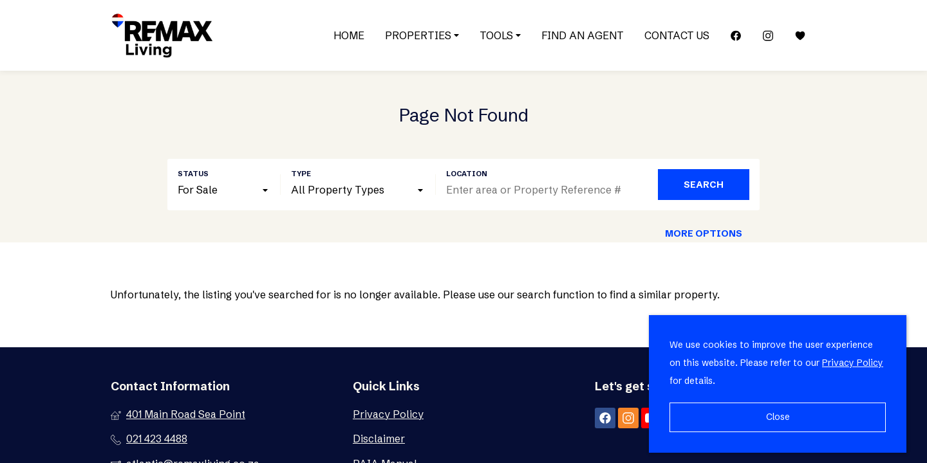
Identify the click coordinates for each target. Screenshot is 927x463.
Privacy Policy (388, 414)
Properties (422, 35)
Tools (500, 35)
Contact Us (676, 35)
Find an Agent (582, 35)
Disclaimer (379, 438)
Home (348, 35)
